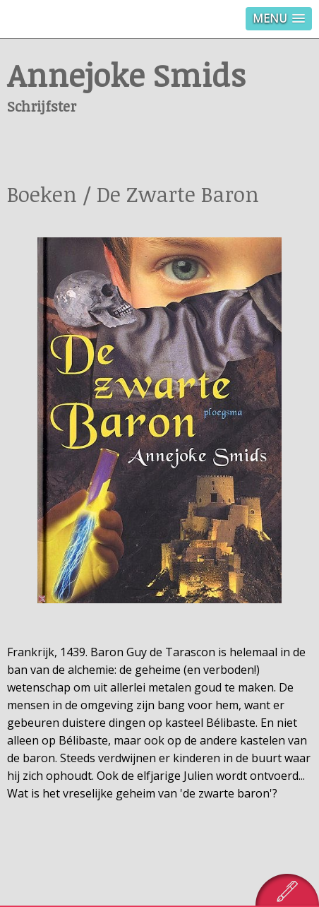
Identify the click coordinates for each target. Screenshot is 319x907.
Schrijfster (41, 106)
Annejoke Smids (126, 74)
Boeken (42, 193)
